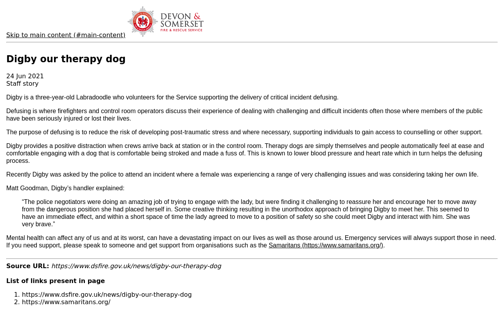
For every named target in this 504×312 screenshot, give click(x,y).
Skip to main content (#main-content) (66, 35)
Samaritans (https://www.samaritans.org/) (326, 245)
